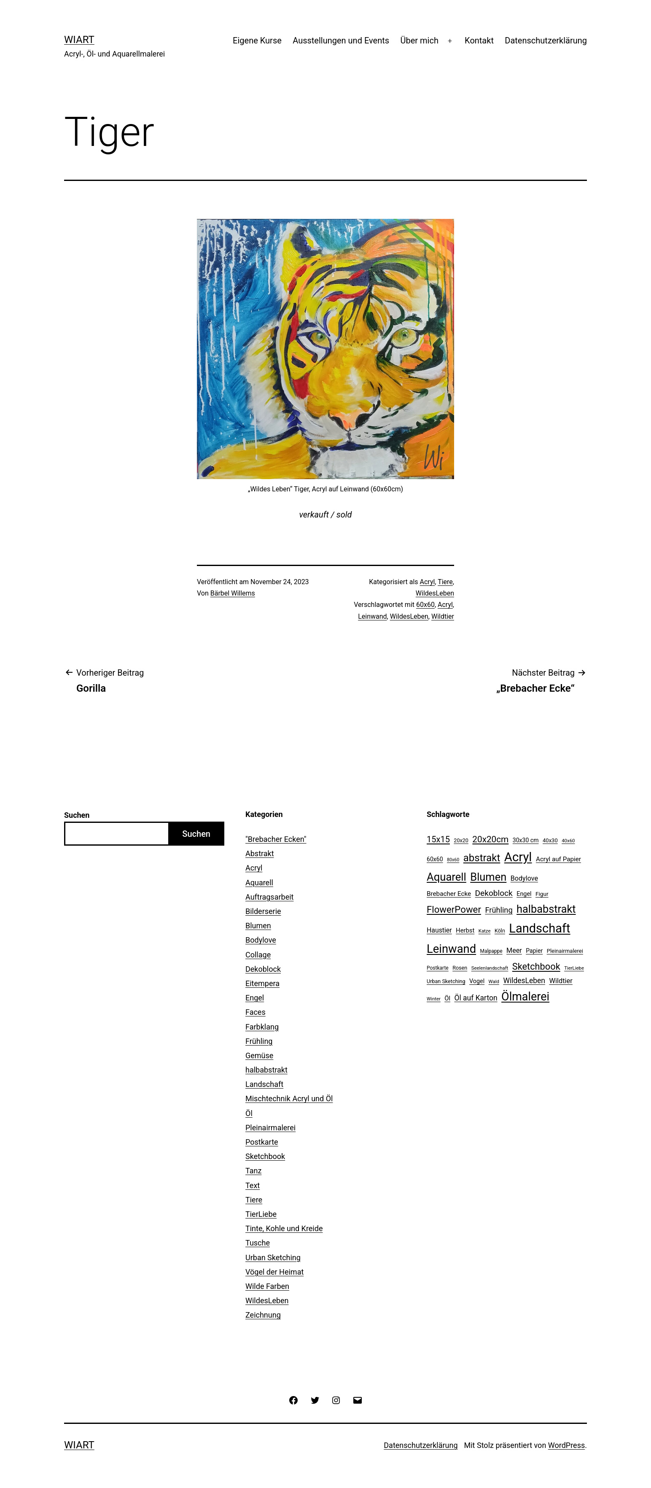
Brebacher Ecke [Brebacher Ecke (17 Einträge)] (449, 894)
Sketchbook (265, 1156)
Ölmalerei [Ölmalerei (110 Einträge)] (525, 996)
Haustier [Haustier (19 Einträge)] (439, 930)
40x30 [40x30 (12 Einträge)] (550, 840)
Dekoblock (263, 969)
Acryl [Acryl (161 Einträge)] (518, 857)
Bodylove (260, 939)
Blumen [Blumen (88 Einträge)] (488, 877)
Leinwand (372, 616)
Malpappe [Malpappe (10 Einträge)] (491, 951)
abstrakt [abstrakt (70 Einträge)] (481, 858)
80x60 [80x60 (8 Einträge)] (453, 860)
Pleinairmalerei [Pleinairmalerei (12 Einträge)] (565, 951)
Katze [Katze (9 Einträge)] (485, 931)
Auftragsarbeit (269, 896)
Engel (254, 997)
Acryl (427, 582)
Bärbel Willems (232, 593)
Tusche (257, 1242)
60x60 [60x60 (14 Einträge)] (435, 859)
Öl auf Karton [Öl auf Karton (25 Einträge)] (476, 998)
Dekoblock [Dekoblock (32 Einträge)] (494, 893)
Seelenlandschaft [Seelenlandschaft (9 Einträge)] (489, 968)
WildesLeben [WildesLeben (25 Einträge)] (524, 980)
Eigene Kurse (257, 40)
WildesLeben (435, 593)
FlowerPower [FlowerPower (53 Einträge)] (454, 909)
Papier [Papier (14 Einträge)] (534, 950)
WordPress (566, 1445)
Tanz (253, 1170)
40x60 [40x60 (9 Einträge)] (568, 841)
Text (252, 1185)
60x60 (425, 605)
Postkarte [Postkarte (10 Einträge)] (438, 968)
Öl (249, 1113)
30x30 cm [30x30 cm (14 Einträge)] (526, 840)
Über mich (419, 40)
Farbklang (262, 1026)
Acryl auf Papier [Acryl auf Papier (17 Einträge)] (558, 859)
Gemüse (259, 1055)
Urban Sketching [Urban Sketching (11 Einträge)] (446, 981)
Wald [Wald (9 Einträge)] (494, 981)
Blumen (258, 925)
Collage (258, 954)
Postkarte (261, 1142)
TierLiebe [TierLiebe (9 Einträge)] (574, 968)
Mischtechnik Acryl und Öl (289, 1098)
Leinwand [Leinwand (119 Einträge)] (451, 949)
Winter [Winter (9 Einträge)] (434, 999)
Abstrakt (259, 853)
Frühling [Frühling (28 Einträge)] (498, 910)
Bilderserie (263, 911)
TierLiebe (261, 1214)
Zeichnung (263, 1314)
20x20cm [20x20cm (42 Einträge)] (490, 839)
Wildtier (442, 616)
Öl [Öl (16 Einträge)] (447, 998)
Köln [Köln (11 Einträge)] (500, 930)
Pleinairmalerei (270, 1127)
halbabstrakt (266, 1069)
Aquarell (259, 882)
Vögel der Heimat (274, 1271)
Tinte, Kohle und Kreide (284, 1228)
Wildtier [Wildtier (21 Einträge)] (561, 981)
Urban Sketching (273, 1257)
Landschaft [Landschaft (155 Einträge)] (539, 928)
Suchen (76, 815)
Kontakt (479, 40)
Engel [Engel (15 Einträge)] (523, 894)
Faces (255, 1012)
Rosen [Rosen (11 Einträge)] (459, 968)
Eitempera (262, 983)
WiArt (79, 40)
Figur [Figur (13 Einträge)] (542, 893)
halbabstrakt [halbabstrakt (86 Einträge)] (546, 909)
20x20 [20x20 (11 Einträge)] (461, 840)
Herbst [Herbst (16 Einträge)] (465, 930)
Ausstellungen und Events (341, 40)
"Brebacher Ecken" (276, 839)
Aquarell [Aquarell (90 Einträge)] (446, 877)
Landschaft (264, 1084)
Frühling (258, 1041)
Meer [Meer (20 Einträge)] (514, 950)
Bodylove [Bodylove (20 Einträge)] (524, 878)
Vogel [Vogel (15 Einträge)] (476, 981)
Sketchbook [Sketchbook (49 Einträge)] (536, 966)
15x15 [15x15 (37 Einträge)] (438, 839)
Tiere (445, 582)
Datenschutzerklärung (546, 40)
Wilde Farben (267, 1286)
